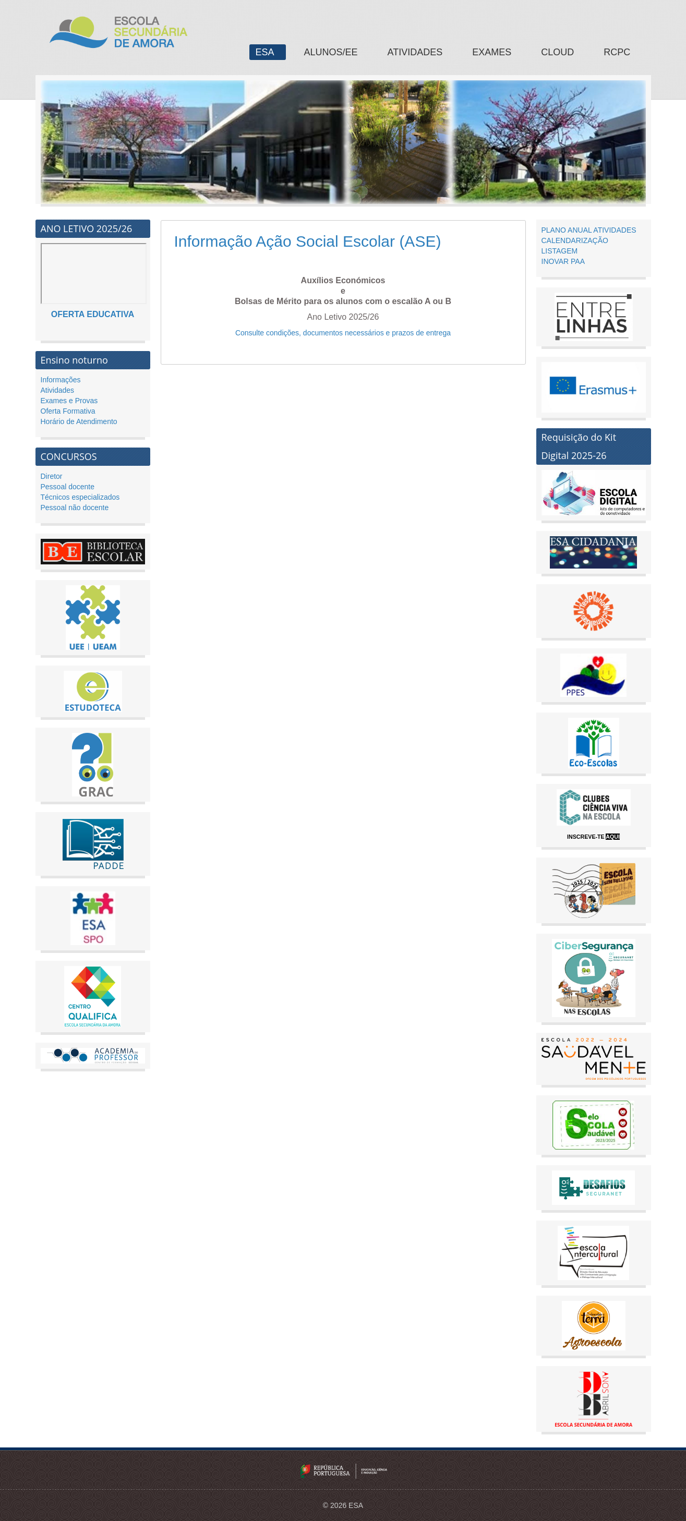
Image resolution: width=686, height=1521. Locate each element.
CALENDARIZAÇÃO (574, 240)
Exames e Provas (69, 400)
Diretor (52, 476)
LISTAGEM (559, 251)
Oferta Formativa (68, 411)
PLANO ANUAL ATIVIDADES (588, 230)
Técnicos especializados (80, 497)
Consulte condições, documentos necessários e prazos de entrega (343, 333)
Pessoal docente (68, 486)
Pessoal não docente (75, 507)
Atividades (58, 390)
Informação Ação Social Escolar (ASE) (307, 241)
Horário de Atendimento (79, 421)
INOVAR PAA (563, 261)
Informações (61, 380)
